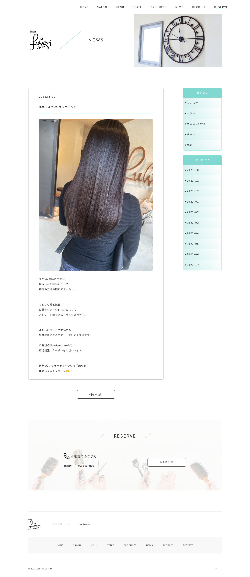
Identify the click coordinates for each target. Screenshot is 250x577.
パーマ (191, 134)
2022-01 (193, 201)
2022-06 (193, 254)
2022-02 (193, 212)
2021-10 (193, 170)
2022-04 (193, 233)
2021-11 (193, 180)
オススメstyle (196, 124)
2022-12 (193, 265)
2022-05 (193, 243)
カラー (191, 113)
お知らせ (192, 102)
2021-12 (193, 191)
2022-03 (193, 222)
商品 (189, 145)
